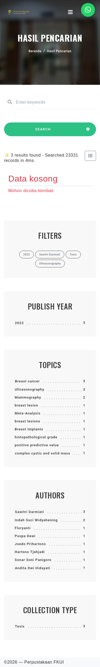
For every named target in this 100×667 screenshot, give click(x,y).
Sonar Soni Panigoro (33, 560)
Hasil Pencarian (59, 51)
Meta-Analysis (28, 413)
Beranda (35, 51)
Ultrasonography (29, 389)
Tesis (20, 626)
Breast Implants (29, 429)
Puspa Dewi (25, 536)
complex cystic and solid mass (42, 453)
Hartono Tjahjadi (30, 552)
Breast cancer (27, 381)
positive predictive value (37, 445)
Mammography (28, 397)
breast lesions (27, 421)
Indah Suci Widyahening (36, 520)
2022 (19, 323)
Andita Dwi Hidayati (32, 568)
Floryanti (23, 528)
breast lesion (26, 405)
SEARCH (43, 131)
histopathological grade (36, 437)
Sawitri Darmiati (29, 512)
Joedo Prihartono (30, 544)
